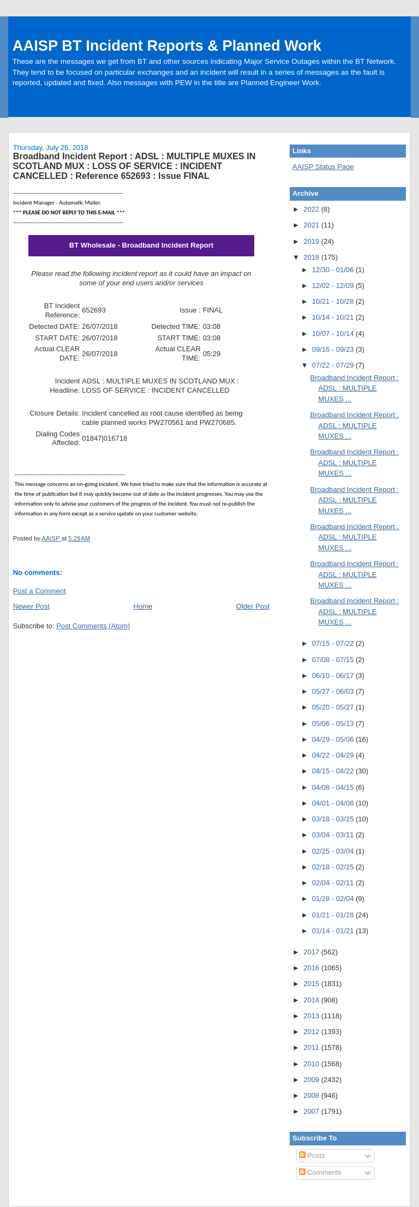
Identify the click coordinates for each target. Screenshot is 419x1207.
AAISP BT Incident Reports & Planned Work (167, 45)
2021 (312, 225)
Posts (312, 1155)
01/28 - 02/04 (334, 898)
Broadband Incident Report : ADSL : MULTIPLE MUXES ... (354, 388)
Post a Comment (39, 591)
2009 (312, 1080)
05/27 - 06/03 (334, 691)
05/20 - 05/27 (334, 707)
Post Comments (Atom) (93, 626)
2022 (312, 209)
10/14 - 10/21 (334, 317)
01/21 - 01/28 (334, 915)
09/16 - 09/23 (334, 349)
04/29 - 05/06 (334, 739)
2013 (312, 1016)
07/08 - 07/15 (334, 660)
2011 (312, 1047)
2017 (312, 952)
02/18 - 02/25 (334, 867)
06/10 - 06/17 (334, 675)
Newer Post (31, 606)
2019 (312, 241)
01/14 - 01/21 (334, 931)
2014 (312, 1000)
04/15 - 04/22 (334, 771)
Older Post (253, 606)
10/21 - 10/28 (334, 301)
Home (143, 606)
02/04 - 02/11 (334, 883)
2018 (312, 257)
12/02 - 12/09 (334, 285)
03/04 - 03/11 (334, 835)
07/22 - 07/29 (334, 365)
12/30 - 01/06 (334, 270)
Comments (320, 1172)
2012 (312, 1032)
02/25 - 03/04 (334, 851)
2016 (312, 968)
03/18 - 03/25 (334, 819)
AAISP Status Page (323, 167)
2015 (312, 984)
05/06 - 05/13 (334, 723)
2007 (312, 1111)
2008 (312, 1095)
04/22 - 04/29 (334, 755)
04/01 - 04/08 (334, 803)
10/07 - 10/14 (334, 333)
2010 (312, 1064)
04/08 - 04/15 (334, 787)
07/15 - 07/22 (334, 643)
